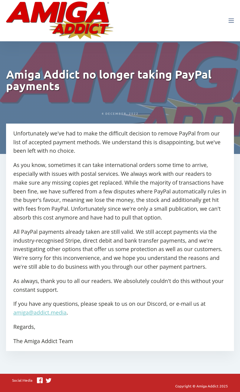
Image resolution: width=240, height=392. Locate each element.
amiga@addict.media (40, 312)
